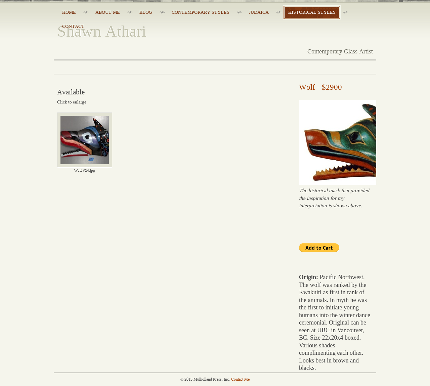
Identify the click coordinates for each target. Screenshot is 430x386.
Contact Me (240, 379)
